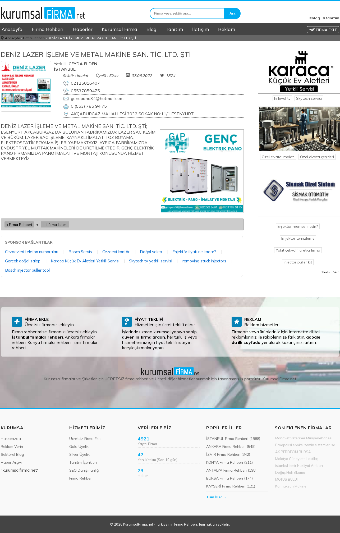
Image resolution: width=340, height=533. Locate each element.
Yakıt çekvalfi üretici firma (298, 250)
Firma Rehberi (47, 29)
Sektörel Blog (12, 454)
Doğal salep (151, 251)
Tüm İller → (216, 497)
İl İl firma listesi (55, 224)
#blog (314, 18)
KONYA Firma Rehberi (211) (229, 462)
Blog (151, 29)
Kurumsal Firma (119, 29)
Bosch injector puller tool (27, 270)
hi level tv (282, 98)
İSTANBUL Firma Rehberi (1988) (233, 438)
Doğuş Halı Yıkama (290, 472)
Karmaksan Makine (290, 486)
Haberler (83, 29)
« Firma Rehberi (19, 224)
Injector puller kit (298, 262)
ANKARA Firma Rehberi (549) (230, 446)
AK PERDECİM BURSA (293, 452)
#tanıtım (331, 18)
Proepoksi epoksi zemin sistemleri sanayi (307, 445)
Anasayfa (12, 29)
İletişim (200, 29)
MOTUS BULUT (287, 479)
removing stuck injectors (204, 260)
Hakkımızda (11, 438)
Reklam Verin (12, 446)
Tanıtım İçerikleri (83, 462)
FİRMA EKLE (323, 30)
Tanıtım (174, 29)
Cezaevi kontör (116, 251)
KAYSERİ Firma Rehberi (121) (230, 486)
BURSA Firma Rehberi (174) (229, 478)
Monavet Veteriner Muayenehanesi (303, 438)
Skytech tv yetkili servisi (150, 260)
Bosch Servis (80, 251)
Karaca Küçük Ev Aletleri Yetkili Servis (85, 260)
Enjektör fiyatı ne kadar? (194, 251)
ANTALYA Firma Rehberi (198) (231, 470)
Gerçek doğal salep (22, 260)
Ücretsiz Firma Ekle (85, 438)
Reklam (226, 29)
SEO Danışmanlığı (84, 470)
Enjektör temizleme (298, 238)
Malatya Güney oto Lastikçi (297, 459)
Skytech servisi (309, 98)
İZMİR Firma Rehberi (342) (228, 454)
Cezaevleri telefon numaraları (31, 251)
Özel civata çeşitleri (317, 156)
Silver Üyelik (79, 454)
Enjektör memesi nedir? (298, 226)
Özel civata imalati (278, 156)
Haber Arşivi (11, 462)
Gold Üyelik (79, 446)
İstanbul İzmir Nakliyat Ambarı (299, 465)
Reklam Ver (330, 272)
